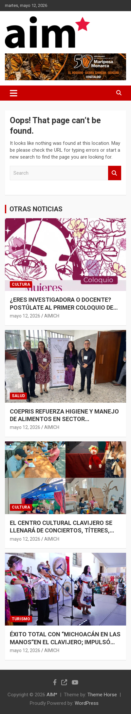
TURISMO (21, 619)
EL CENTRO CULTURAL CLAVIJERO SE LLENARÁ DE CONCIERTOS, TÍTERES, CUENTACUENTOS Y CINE (61, 530)
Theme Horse (102, 695)
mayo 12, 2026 (25, 315)
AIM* (52, 695)
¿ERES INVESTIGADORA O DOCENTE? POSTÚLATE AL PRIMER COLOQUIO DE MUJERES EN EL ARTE (61, 307)
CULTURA (21, 284)
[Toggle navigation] (13, 93)
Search (114, 173)
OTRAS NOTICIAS (36, 209)
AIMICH (51, 315)
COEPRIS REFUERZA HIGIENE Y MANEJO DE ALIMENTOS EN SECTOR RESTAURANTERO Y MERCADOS (64, 419)
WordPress (87, 703)
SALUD (18, 396)
